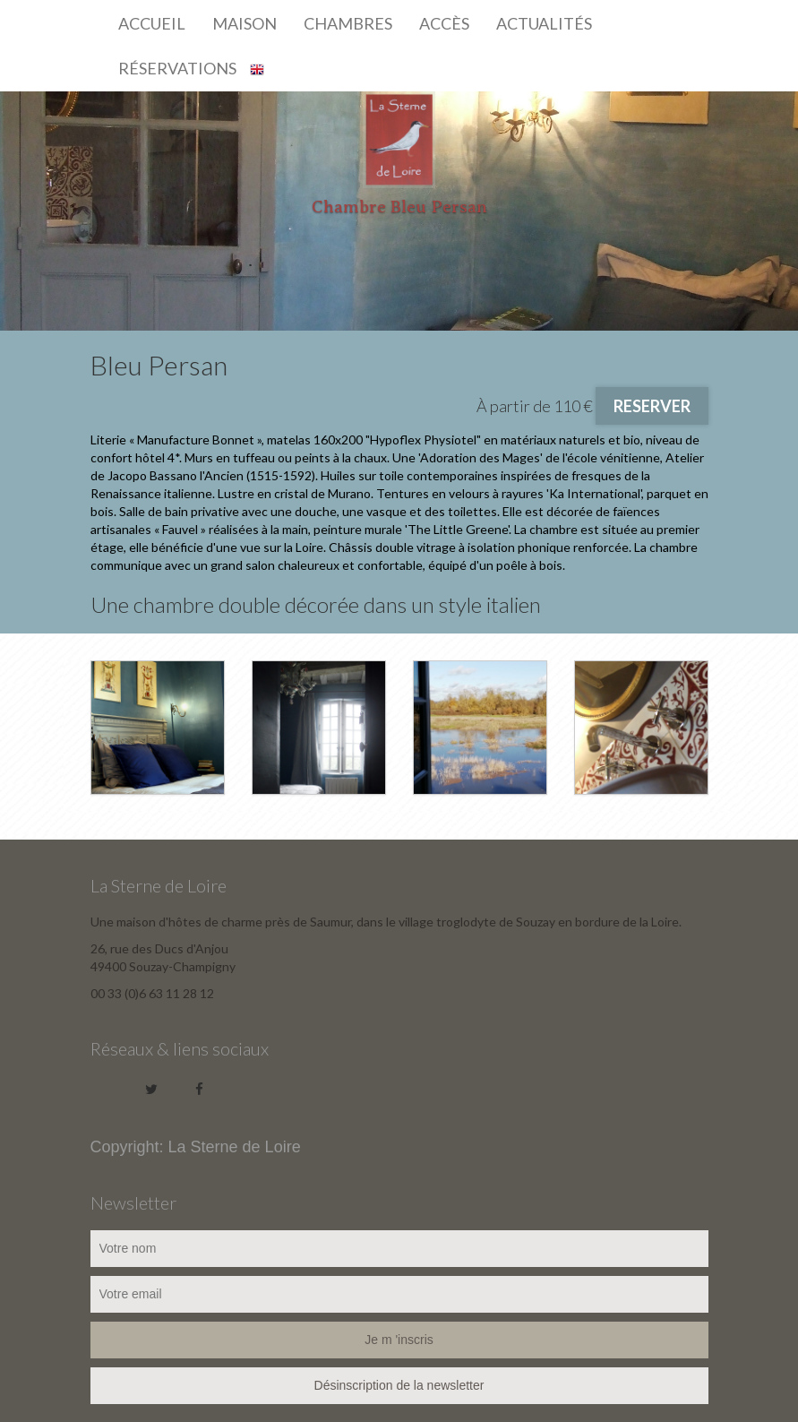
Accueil (151, 23)
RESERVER (652, 406)
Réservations (177, 68)
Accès (444, 23)
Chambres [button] (348, 23)
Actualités (544, 23)
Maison (244, 23)
